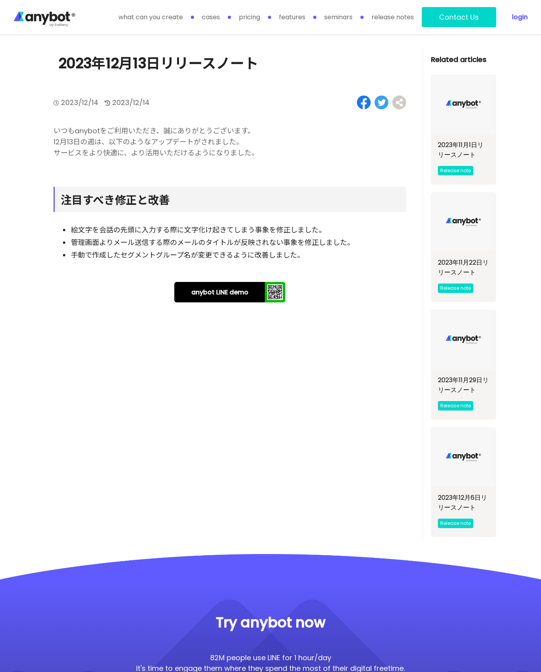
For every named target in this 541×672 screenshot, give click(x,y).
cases (211, 17)
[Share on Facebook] (364, 102)
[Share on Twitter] (381, 102)
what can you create (150, 17)
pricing (249, 17)
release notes (392, 17)
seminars (338, 17)
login (520, 17)
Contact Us (459, 17)
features (292, 17)
